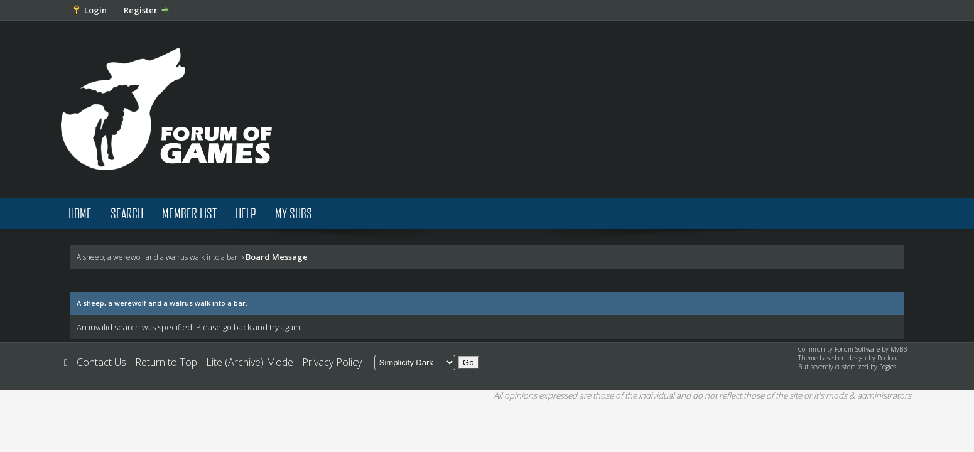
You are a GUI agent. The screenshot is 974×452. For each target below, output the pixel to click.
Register (141, 10)
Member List (189, 213)
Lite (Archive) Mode (249, 362)
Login (95, 10)
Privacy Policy (332, 362)
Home (80, 213)
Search (127, 213)
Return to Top (166, 362)
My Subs (293, 213)
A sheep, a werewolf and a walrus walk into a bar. (158, 257)
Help (245, 213)
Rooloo (886, 357)
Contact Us (101, 362)
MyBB (898, 349)
